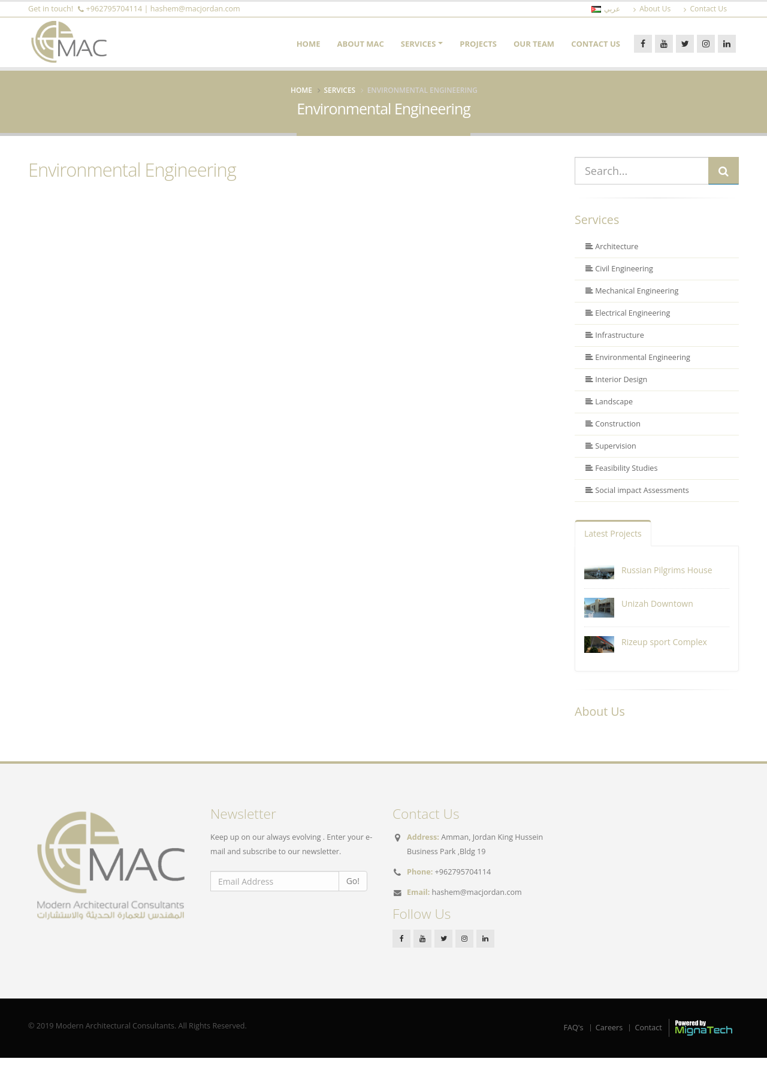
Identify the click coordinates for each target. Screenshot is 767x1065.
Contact (648, 1034)
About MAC (360, 47)
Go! (353, 888)
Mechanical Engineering (631, 298)
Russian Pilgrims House (666, 577)
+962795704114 (114, 9)
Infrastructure (614, 342)
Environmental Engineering (132, 176)
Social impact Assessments (637, 497)
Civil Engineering (619, 276)
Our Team (534, 47)
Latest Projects (613, 540)
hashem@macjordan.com (195, 9)
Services (418, 47)
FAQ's (574, 1034)
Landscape (609, 409)
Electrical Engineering (627, 320)
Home (309, 47)
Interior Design (616, 387)
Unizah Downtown (657, 610)
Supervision (610, 453)
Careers (609, 1034)
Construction (613, 431)
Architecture (611, 254)
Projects (478, 47)
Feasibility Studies (621, 475)
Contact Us (595, 47)
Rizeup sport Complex (664, 649)
